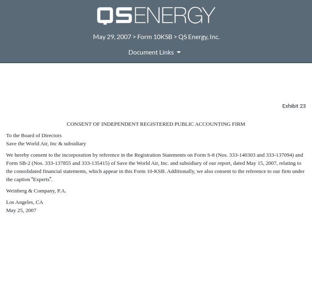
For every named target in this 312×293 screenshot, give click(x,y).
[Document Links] (156, 52)
